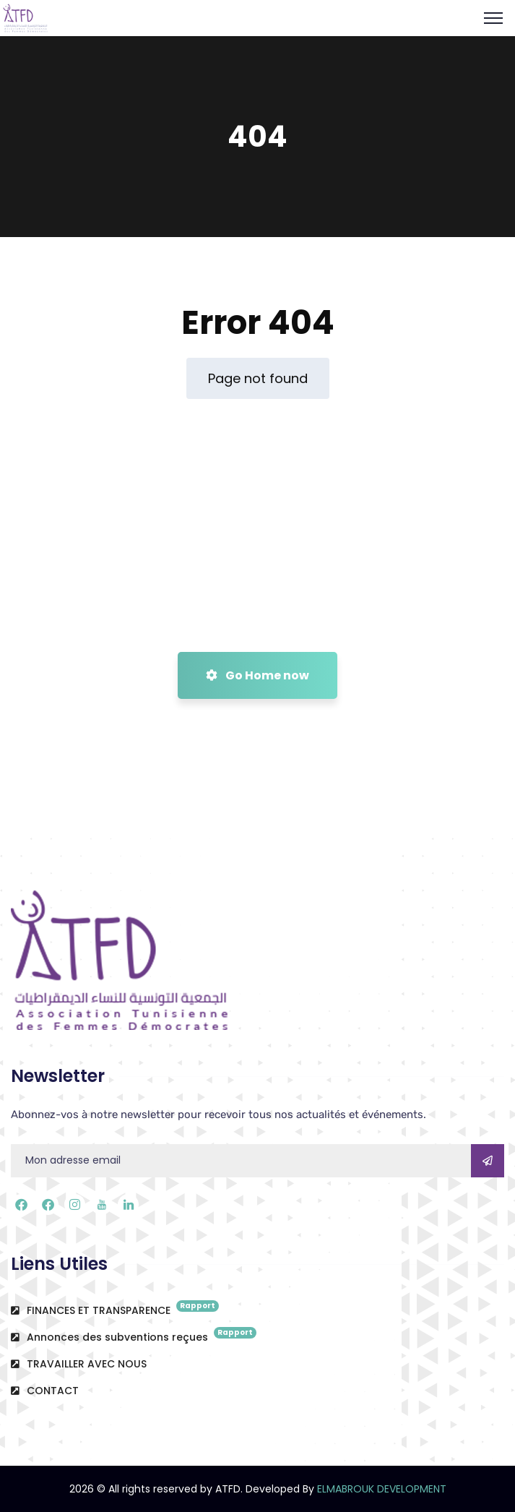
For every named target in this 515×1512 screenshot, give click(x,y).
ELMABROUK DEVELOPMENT (381, 1489)
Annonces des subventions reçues (133, 1335)
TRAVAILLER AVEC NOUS (79, 1364)
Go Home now (257, 675)
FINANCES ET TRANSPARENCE (115, 1309)
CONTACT (45, 1390)
